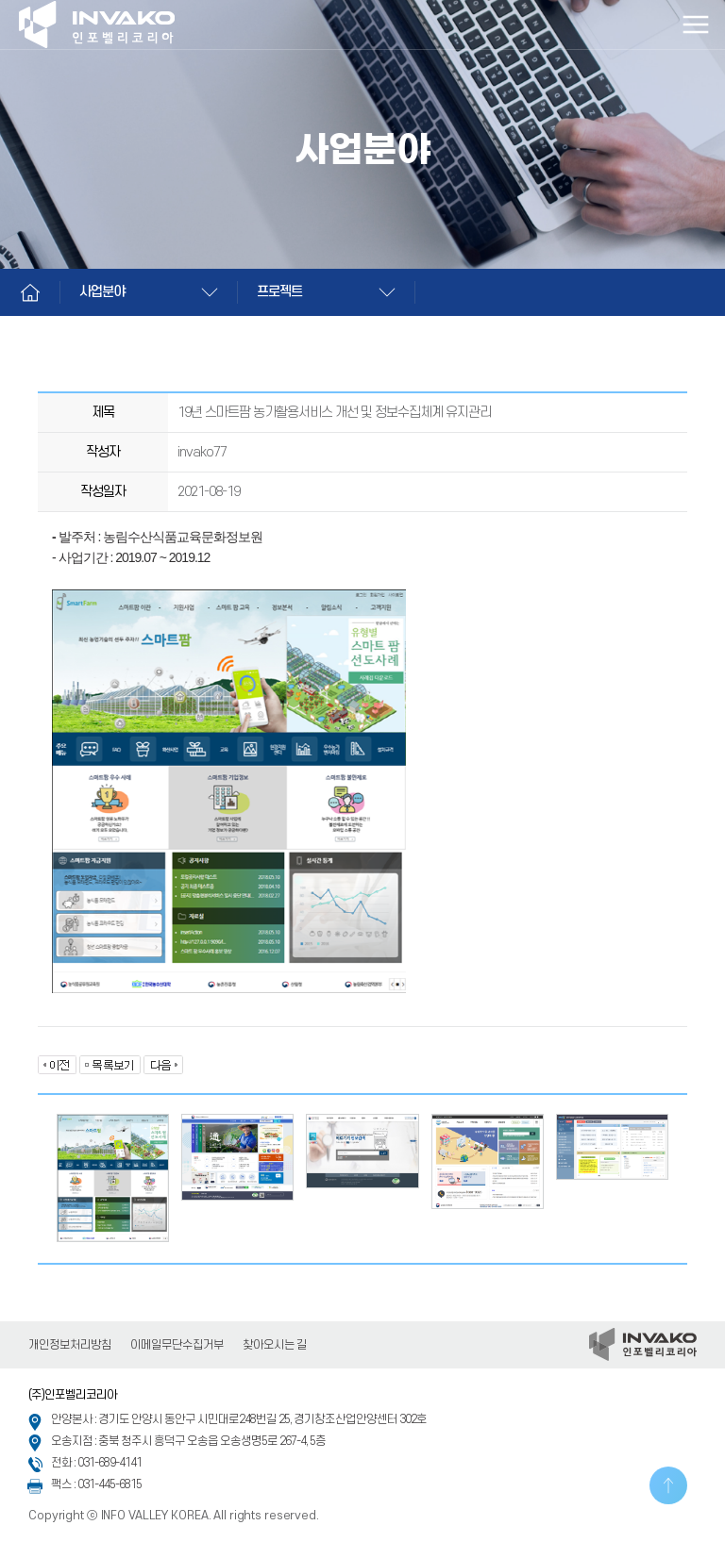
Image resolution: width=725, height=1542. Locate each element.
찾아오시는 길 (275, 1344)
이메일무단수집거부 (177, 1344)
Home (30, 292)
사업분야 (102, 292)
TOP (668, 1485)
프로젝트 (279, 292)
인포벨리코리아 (99, 24)
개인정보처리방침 (69, 1344)
